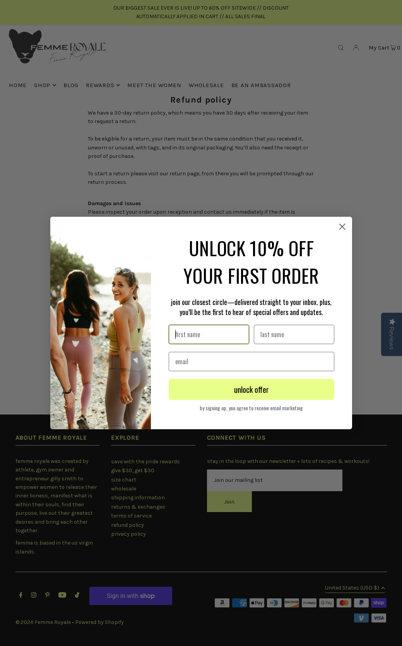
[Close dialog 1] (342, 226)
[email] (251, 361)
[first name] (209, 334)
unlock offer (251, 389)
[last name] (294, 334)
